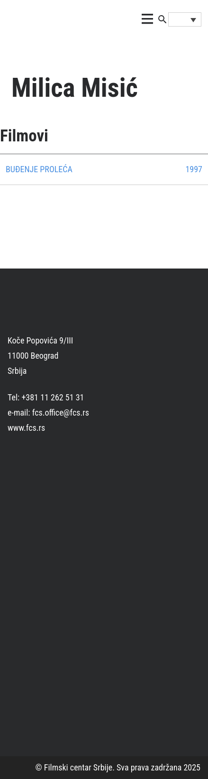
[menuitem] (184, 19)
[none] (184, 19)
